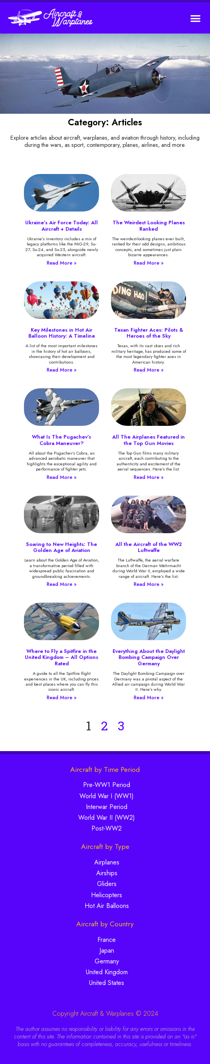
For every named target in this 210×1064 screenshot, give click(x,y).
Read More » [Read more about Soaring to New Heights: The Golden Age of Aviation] (62, 584)
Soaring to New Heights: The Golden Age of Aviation (61, 547)
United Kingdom (107, 972)
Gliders (107, 883)
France (106, 939)
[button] (196, 18)
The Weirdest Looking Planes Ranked (149, 225)
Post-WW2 (106, 828)
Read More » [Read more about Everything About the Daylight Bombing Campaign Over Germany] (149, 697)
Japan (106, 950)
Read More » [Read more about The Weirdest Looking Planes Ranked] (149, 263)
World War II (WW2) (106, 817)
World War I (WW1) (106, 796)
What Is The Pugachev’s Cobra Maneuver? (61, 440)
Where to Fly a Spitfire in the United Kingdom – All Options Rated (61, 657)
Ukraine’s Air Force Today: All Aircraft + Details (61, 225)
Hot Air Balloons (107, 905)
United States (106, 982)
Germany (107, 961)
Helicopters (106, 895)
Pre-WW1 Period (106, 784)
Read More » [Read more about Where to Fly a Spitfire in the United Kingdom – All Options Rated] (62, 697)
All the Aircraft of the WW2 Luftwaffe (148, 547)
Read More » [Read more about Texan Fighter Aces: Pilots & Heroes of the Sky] (149, 370)
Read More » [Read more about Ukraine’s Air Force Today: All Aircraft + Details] (62, 263)
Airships (106, 873)
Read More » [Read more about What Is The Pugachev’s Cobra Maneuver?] (62, 477)
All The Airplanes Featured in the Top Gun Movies (148, 440)
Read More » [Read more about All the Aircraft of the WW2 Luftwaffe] (149, 584)
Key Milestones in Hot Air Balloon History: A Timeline (61, 333)
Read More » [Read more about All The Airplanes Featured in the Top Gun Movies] (149, 477)
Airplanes (106, 862)
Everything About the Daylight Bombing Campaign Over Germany (149, 657)
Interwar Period (106, 806)
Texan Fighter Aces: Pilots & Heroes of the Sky (148, 333)
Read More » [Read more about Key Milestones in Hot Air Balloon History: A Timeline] (62, 370)
